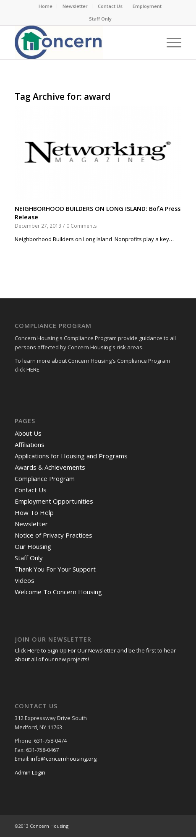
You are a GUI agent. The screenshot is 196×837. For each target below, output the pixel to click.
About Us (28, 433)
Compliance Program (45, 478)
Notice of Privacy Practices (53, 535)
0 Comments (81, 225)
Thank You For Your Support (55, 569)
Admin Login (30, 772)
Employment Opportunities (54, 501)
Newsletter (75, 6)
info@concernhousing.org (64, 758)
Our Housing (33, 546)
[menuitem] (45, 6)
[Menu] (169, 42)
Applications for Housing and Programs (71, 456)
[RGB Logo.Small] (81, 42)
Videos (24, 580)
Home (45, 6)
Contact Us (110, 6)
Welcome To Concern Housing (58, 591)
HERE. (33, 369)
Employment (147, 6)
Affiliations (29, 444)
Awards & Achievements (50, 467)
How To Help (34, 512)
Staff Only (100, 19)
